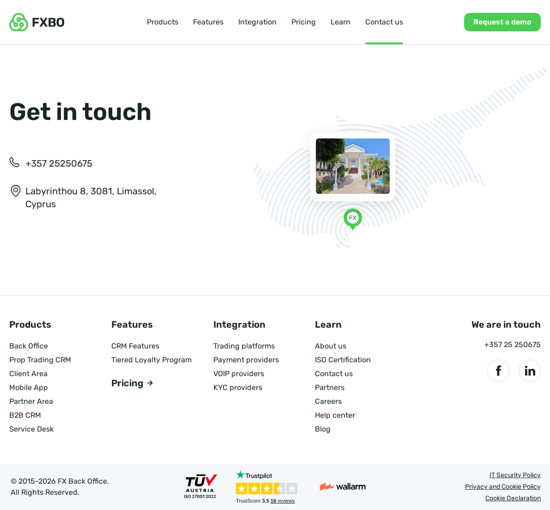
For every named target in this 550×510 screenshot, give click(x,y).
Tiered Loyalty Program (151, 359)
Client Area (28, 373)
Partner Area (31, 401)
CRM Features (135, 346)
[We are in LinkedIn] (530, 371)
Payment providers (246, 359)
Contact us (384, 22)
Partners (330, 387)
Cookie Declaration (513, 498)
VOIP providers (238, 373)
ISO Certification (343, 359)
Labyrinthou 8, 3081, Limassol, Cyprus (91, 198)
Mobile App (28, 387)
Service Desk (31, 429)
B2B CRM (25, 415)
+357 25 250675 (512, 344)
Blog (323, 429)
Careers (328, 401)
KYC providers (237, 387)
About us (330, 346)
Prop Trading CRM (40, 359)
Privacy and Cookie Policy (503, 487)
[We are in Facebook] (498, 371)
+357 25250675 (58, 163)
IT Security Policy (515, 475)
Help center (335, 415)
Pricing (303, 22)
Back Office (28, 346)
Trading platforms (244, 346)
